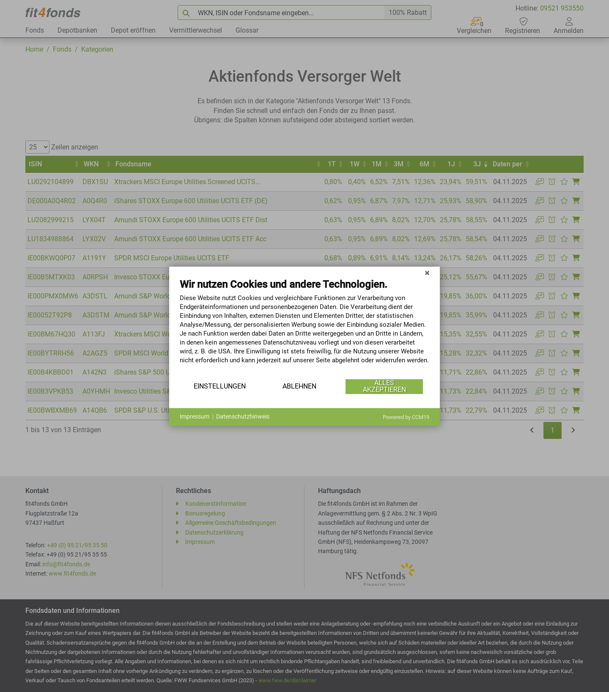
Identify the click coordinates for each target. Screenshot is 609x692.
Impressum (194, 416)
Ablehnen (299, 386)
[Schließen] (427, 273)
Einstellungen (220, 386)
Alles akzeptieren (384, 386)
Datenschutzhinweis (242, 416)
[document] (304, 327)
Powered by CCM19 (406, 417)
